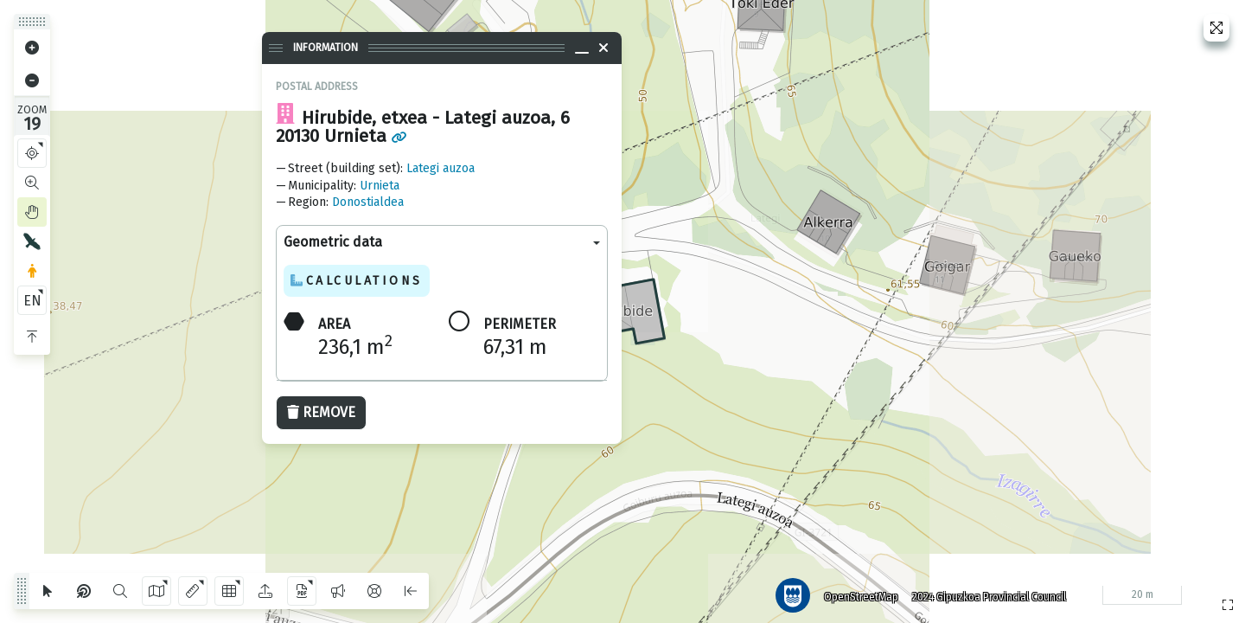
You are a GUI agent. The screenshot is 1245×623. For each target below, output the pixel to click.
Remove (321, 412)
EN (32, 300)
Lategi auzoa (440, 168)
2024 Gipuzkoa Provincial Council (985, 593)
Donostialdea (368, 202)
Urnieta (379, 185)
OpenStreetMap (857, 593)
